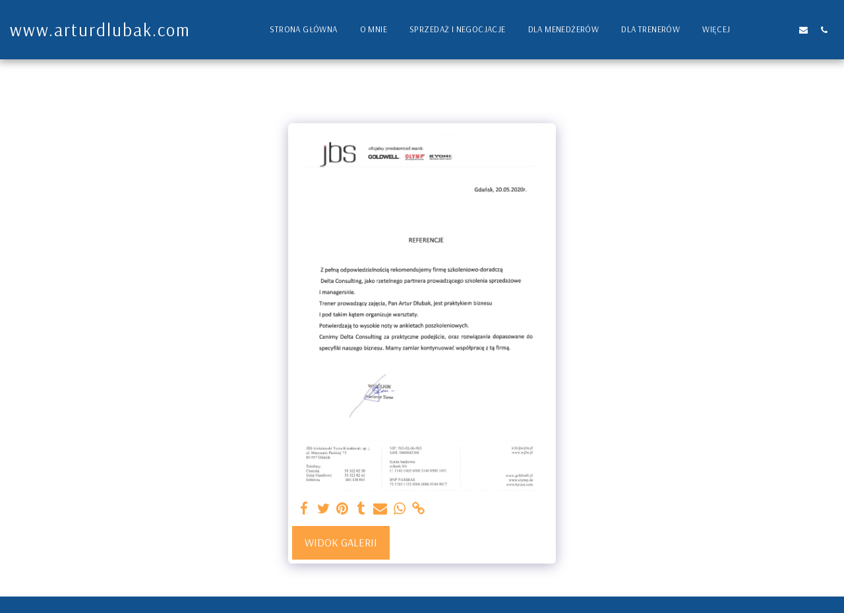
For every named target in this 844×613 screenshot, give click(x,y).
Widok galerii (341, 542)
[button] (762, 29)
